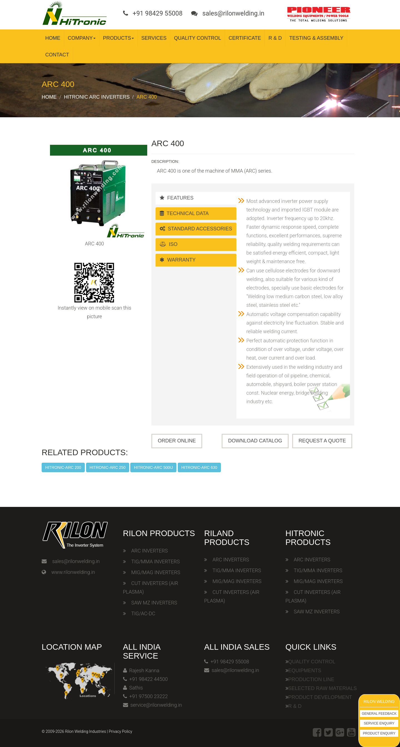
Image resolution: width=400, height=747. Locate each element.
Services (154, 38)
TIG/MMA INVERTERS (155, 561)
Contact (57, 55)
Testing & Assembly (316, 38)
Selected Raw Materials (322, 688)
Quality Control (197, 38)
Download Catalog (255, 441)
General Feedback (379, 714)
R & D (275, 38)
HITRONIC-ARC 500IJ (153, 467)
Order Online (177, 441)
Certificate (245, 38)
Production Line (311, 679)
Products (118, 38)
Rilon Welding (379, 701)
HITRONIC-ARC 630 (199, 467)
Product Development (320, 697)
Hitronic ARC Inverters (97, 97)
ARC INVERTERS (149, 551)
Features (177, 198)
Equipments (304, 670)
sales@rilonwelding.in (76, 561)
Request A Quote (322, 441)
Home (52, 38)
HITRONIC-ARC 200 (63, 467)
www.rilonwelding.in (73, 572)
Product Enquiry (379, 733)
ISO (169, 244)
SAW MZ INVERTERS (154, 603)
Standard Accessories (196, 228)
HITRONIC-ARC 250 (108, 467)
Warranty (178, 260)
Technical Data (184, 213)
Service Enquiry (379, 723)
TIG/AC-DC (143, 613)
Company (82, 38)
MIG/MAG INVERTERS (155, 572)
